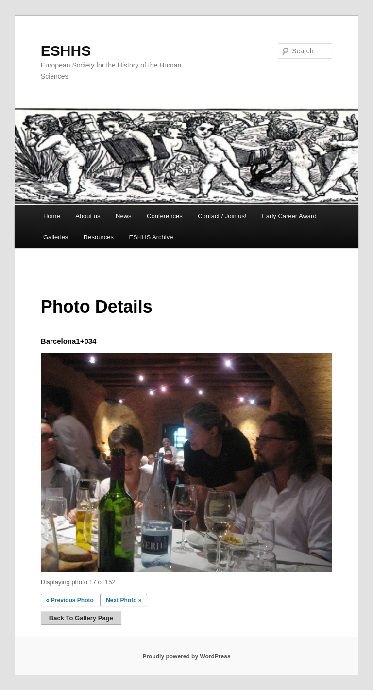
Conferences (165, 215)
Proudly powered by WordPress (186, 656)
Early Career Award (289, 215)
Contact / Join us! (222, 215)
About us (87, 215)
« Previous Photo (70, 600)
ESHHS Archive (151, 237)
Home (51, 215)
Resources (99, 237)
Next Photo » (123, 600)
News (124, 215)
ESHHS (66, 51)
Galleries (55, 237)
